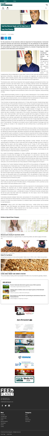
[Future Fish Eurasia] (24, 364)
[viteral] (24, 349)
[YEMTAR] (24, 327)
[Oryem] (24, 342)
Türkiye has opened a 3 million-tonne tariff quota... (20, 292)
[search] (46, 8)
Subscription (3, 423)
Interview (27, 418)
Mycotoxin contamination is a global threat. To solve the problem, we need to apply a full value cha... (23, 237)
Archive (2, 424)
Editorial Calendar (4, 421)
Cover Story (27, 421)
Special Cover (28, 419)
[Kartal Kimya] (24, 334)
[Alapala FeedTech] (24, 310)
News (26, 414)
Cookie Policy (9, 434)
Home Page (3, 434)
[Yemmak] (24, 357)
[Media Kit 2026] (24, 379)
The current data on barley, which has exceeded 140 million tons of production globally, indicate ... (24, 275)
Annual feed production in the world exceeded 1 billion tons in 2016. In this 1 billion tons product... (24, 257)
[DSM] (24, 319)
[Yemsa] (24, 372)
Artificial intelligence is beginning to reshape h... (19, 298)
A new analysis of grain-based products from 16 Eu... (20, 286)
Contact (2, 426)
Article (26, 416)
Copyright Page (4, 416)
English (5, 1)
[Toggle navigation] (47, 5)
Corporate (3, 414)
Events (2, 419)
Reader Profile (3, 418)
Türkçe (14, 1)
